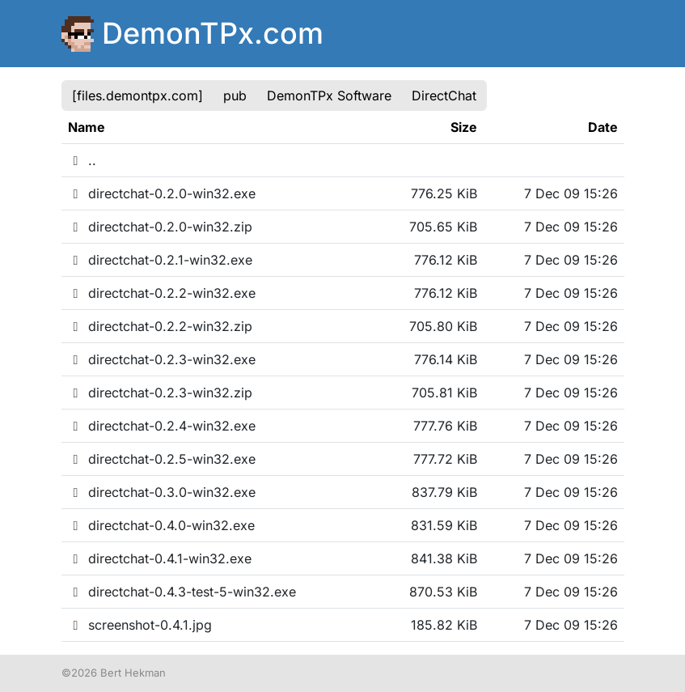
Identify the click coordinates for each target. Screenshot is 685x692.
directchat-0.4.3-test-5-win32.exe (182, 592)
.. (82, 160)
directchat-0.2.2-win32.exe (162, 293)
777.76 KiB (445, 426)
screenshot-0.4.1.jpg (140, 625)
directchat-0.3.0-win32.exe (162, 492)
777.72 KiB (445, 459)
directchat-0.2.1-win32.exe (160, 260)
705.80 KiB (443, 326)
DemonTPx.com (212, 33)
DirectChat (444, 95)
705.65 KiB (443, 227)
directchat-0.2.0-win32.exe (162, 193)
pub (235, 95)
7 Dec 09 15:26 (571, 193)
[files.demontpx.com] (137, 95)
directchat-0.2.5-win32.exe (162, 459)
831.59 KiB (444, 525)
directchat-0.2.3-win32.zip (160, 392)
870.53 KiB (443, 592)
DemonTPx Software (329, 95)
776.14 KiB (445, 359)
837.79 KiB (444, 492)
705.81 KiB (444, 392)
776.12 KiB (445, 260)
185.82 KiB (444, 625)
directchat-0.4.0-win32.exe (161, 525)
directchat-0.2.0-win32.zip (160, 227)
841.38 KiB (444, 558)
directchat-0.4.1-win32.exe (160, 558)
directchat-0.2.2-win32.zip (160, 326)
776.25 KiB (444, 193)
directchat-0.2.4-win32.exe (162, 426)
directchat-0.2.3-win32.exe (162, 359)
